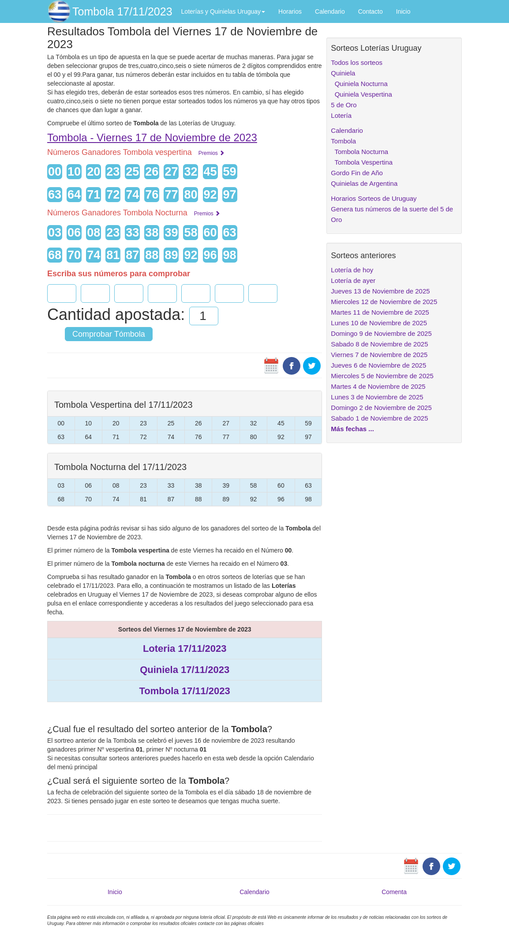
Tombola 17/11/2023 (122, 11)
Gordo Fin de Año (357, 173)
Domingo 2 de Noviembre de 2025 (381, 407)
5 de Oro (343, 105)
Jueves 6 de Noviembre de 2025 (378, 365)
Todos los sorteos (356, 62)
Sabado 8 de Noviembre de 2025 (379, 344)
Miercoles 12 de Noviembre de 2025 (384, 301)
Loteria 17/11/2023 (185, 648)
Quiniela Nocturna (359, 83)
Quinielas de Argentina (364, 183)
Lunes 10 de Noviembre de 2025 (379, 323)
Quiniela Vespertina (361, 94)
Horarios (290, 11)
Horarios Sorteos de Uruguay (373, 198)
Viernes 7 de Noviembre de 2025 (379, 354)
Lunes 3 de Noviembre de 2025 (377, 397)
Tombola (343, 141)
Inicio (403, 11)
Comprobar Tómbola (108, 334)
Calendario (330, 11)
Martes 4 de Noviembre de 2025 (378, 386)
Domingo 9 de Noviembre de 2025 (381, 333)
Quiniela (343, 73)
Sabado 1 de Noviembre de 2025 (379, 418)
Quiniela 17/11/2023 (184, 669)
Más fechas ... (352, 428)
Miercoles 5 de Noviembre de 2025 (382, 376)
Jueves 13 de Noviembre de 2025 (380, 291)
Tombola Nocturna (359, 151)
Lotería (341, 115)
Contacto (370, 11)
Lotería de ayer (353, 280)
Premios (211, 153)
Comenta (394, 891)
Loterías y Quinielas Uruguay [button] (223, 11)
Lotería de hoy (352, 270)
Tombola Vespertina (362, 162)
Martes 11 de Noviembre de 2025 (380, 312)
